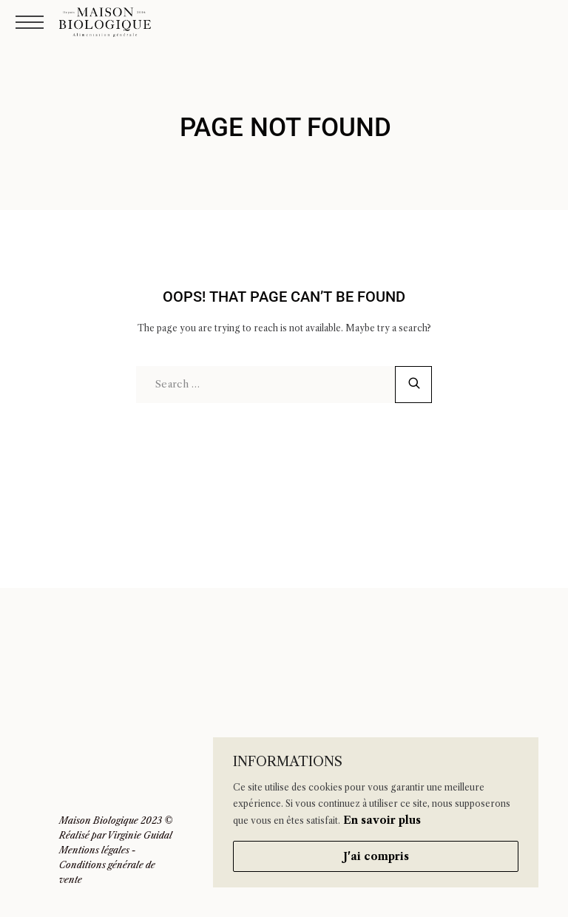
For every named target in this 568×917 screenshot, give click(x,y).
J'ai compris (376, 856)
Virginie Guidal (139, 835)
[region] (375, 812)
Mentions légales (94, 850)
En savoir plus (382, 820)
